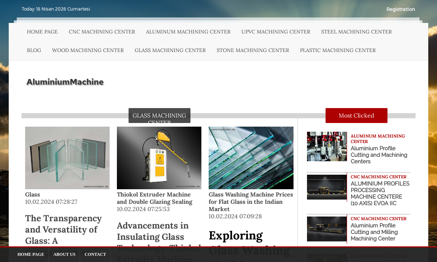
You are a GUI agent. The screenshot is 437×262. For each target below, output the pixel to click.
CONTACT (95, 254)
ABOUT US (64, 254)
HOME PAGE (42, 31)
